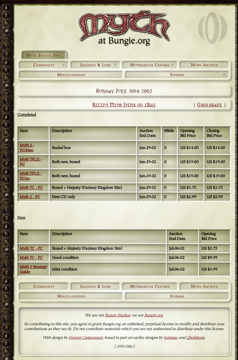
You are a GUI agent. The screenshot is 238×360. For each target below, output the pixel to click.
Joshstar (171, 338)
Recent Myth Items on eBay (124, 104)
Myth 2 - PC (30, 197)
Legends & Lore (98, 65)
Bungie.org (153, 315)
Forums (198, 75)
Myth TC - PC (31, 188)
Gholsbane (209, 104)
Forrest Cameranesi (86, 338)
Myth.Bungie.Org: (44, 55)
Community (49, 65)
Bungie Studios (117, 315)
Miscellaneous (71, 75)
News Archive (204, 65)
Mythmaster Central (152, 65)
